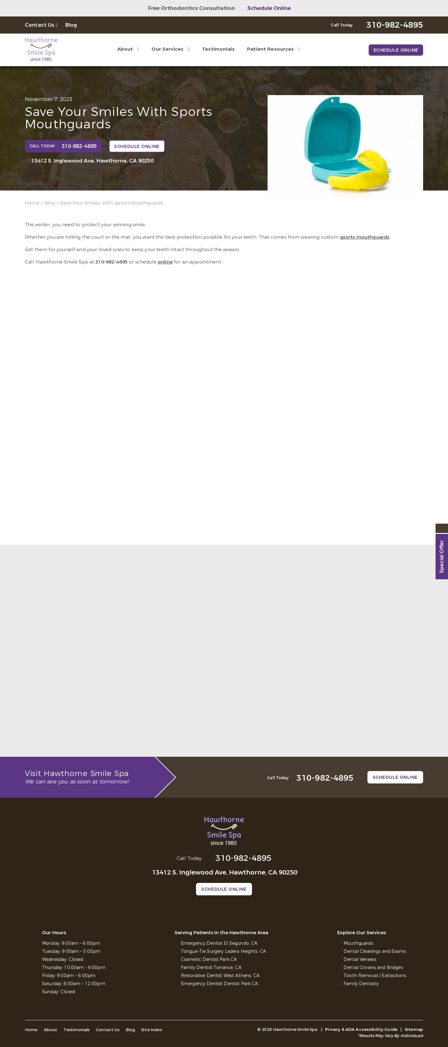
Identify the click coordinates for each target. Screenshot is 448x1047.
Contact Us (39, 25)
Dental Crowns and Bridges (373, 968)
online (165, 262)
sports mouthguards (365, 237)
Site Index (151, 1029)
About (125, 49)
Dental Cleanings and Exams (374, 951)
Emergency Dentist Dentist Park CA (219, 984)
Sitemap (414, 1029)
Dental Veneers (359, 959)
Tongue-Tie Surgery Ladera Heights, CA (223, 951)
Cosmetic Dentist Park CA (209, 959)
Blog (71, 25)
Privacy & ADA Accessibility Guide (361, 1029)
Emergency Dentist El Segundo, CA (219, 943)
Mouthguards (358, 943)
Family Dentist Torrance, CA (211, 968)
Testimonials (218, 49)
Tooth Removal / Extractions (374, 976)
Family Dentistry (361, 984)
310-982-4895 (111, 262)
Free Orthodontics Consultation (191, 8)
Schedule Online (269, 8)
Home (32, 203)
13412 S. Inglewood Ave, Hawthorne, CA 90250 (92, 160)
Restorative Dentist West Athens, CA (220, 976)
